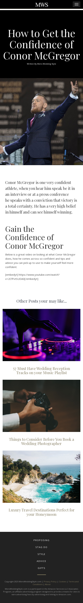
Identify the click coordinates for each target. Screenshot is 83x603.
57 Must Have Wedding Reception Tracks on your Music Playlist (41, 370)
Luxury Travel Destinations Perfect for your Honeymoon (42, 512)
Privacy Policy (50, 581)
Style (41, 554)
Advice (41, 561)
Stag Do (41, 547)
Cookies (62, 581)
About (47, 584)
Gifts (41, 568)
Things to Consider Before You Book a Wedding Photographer (41, 441)
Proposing (42, 540)
